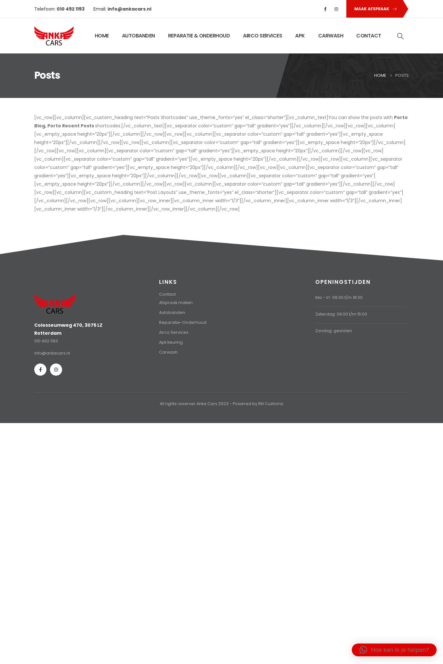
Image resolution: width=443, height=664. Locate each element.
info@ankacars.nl (52, 353)
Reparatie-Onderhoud (182, 322)
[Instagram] (336, 8)
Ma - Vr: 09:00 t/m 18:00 (339, 297)
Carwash (168, 352)
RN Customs (270, 403)
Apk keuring (171, 342)
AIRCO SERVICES (262, 35)
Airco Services (174, 332)
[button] (374, 9)
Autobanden (172, 312)
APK (300, 35)
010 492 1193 (46, 341)
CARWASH (330, 35)
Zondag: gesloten (333, 330)
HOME (102, 35)
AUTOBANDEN (138, 35)
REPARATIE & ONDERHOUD (199, 35)
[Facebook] (325, 8)
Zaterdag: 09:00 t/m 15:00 (341, 314)
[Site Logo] (54, 36)
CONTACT (368, 35)
